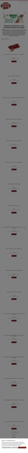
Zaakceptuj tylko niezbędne (6, 447)
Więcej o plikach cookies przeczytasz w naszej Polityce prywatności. (11, 445)
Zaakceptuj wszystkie (22, 447)
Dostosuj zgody (15, 447)
